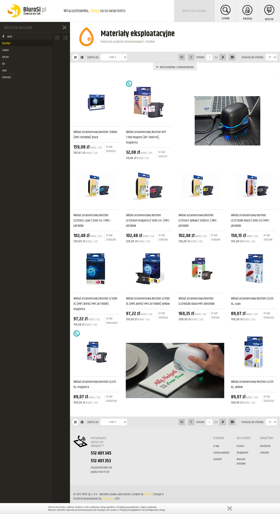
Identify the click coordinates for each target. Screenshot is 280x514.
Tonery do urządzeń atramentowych (122, 41)
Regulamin (242, 452)
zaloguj (94, 11)
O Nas (216, 446)
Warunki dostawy (241, 461)
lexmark (6, 77)
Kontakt (217, 459)
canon (5, 50)
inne (4, 70)
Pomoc (240, 446)
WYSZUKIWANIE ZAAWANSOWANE (175, 67)
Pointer (148, 494)
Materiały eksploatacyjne (138, 34)
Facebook (265, 446)
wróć (7, 36)
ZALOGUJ (247, 13)
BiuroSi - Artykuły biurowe (27, 11)
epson (5, 57)
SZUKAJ (225, 13)
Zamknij (230, 508)
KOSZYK (269, 13)
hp (3, 63)
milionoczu (108, 498)
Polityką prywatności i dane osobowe (137, 507)
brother (6, 43)
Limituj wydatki (221, 452)
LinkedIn (264, 452)
